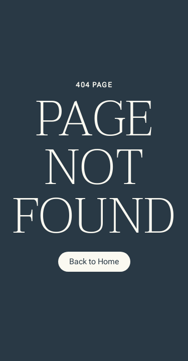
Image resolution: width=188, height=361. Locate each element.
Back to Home (94, 261)
